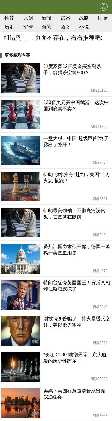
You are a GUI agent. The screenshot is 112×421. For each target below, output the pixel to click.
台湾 (46, 26)
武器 (65, 18)
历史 (9, 26)
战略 (84, 18)
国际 (103, 18)
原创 (28, 18)
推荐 (9, 18)
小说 (84, 26)
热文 (65, 26)
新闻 (46, 18)
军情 (28, 26)
